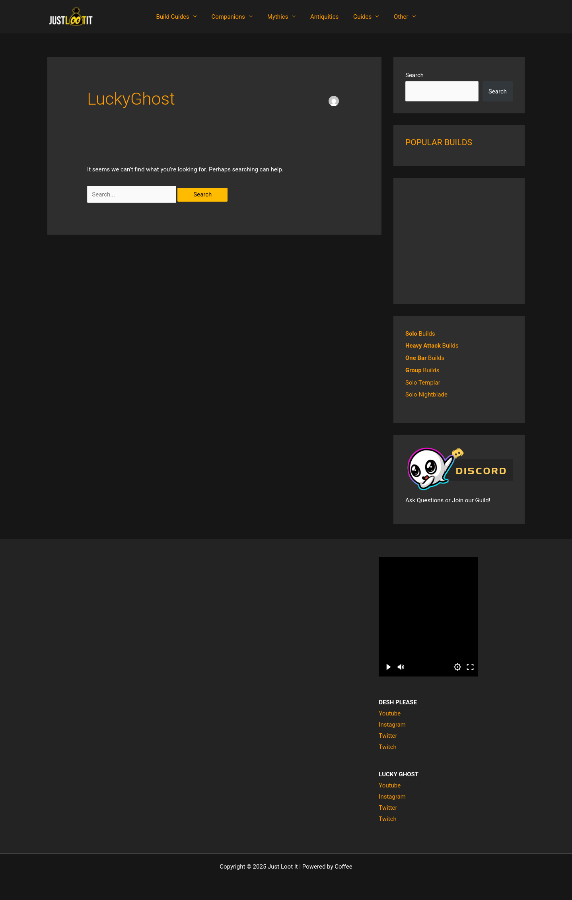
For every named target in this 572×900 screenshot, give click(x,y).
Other (394, 16)
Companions (232, 16)
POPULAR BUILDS (438, 142)
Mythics (279, 16)
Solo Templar (422, 381)
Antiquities (323, 16)
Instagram (392, 723)
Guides (358, 16)
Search (414, 75)
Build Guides (179, 16)
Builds (420, 333)
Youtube (390, 712)
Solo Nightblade (426, 393)
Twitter (388, 734)
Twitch (387, 745)
